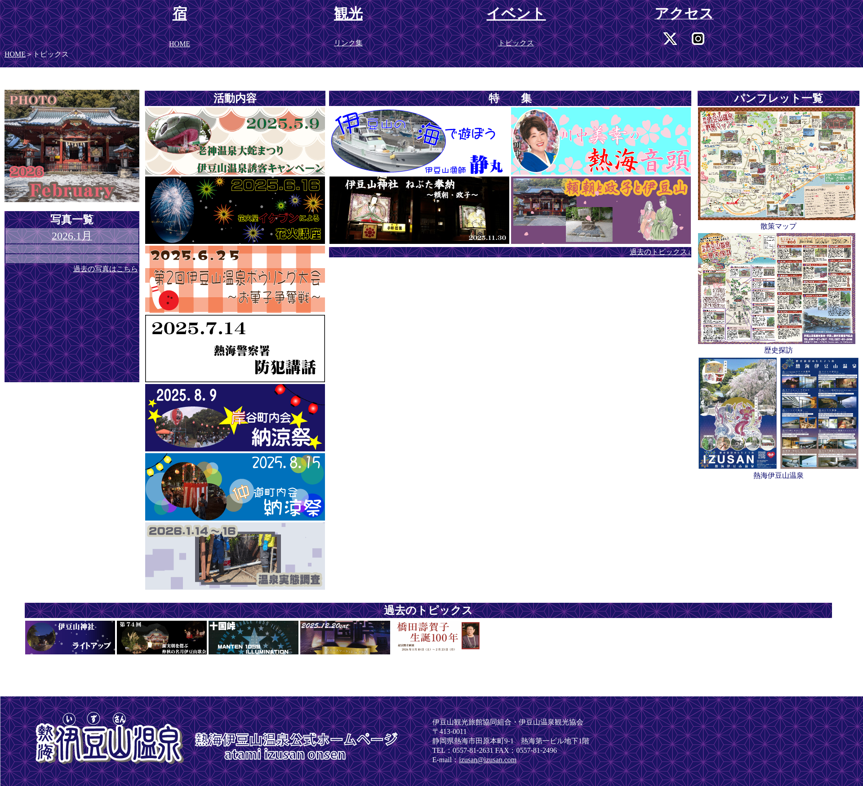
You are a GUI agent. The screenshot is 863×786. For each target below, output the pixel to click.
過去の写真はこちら (105, 269)
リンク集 (348, 43)
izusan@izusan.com (487, 760)
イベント (516, 13)
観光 (348, 13)
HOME (15, 54)
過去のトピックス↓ (660, 252)
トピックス (516, 43)
